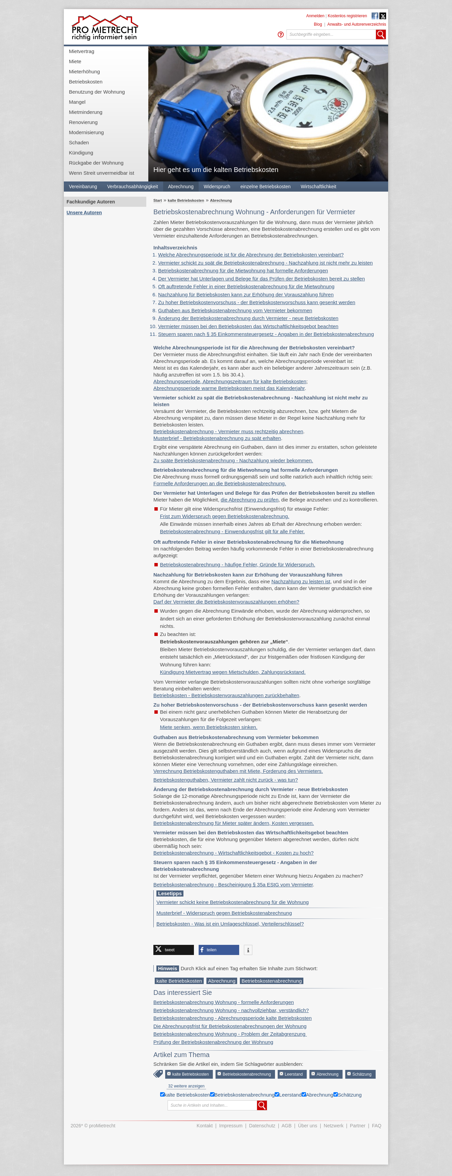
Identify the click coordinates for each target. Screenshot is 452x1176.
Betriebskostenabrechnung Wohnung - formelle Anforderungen (223, 1002)
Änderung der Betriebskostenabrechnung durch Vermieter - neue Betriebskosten (248, 318)
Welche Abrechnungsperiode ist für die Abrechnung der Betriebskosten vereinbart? (251, 255)
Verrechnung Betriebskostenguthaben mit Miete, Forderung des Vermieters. (238, 771)
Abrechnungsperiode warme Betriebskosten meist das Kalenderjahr (229, 388)
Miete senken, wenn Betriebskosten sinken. (209, 727)
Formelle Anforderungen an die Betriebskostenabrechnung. (219, 483)
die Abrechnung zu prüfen (249, 500)
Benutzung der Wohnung (97, 92)
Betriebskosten (85, 81)
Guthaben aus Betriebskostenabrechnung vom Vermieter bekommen (235, 310)
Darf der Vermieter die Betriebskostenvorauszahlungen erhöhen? (226, 602)
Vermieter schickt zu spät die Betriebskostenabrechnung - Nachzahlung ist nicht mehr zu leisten (265, 263)
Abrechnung (181, 186)
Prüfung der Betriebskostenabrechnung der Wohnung (213, 1042)
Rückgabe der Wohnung (96, 163)
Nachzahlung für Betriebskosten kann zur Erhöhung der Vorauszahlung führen (246, 294)
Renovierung (83, 122)
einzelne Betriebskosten (266, 186)
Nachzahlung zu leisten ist (300, 581)
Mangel (77, 102)
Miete (75, 61)
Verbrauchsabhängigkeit (132, 186)
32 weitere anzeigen (186, 1086)
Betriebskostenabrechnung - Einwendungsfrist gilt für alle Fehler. (232, 531)
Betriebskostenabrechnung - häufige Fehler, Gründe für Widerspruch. (237, 564)
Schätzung (362, 1074)
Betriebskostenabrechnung (272, 981)
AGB (287, 1125)
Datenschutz (262, 1125)
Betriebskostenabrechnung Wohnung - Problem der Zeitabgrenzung (230, 1034)
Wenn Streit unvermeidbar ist (101, 173)
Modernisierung (86, 132)
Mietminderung (85, 112)
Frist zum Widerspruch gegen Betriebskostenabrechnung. (225, 516)
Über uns (307, 1125)
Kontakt (204, 1125)
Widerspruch (217, 186)
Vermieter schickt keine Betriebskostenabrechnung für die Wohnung (232, 902)
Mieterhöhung (84, 71)
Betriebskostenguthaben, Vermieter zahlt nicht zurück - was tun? (225, 780)
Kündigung (81, 152)
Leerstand (294, 1074)
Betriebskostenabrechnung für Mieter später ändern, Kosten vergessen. (233, 823)
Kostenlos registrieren (347, 16)
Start (157, 200)
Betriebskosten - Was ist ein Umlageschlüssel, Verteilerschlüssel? (230, 924)
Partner (358, 1125)
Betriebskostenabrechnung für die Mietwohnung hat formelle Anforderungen (243, 270)
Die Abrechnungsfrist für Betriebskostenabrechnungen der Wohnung (229, 1026)
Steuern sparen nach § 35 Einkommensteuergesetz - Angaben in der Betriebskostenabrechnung (266, 334)
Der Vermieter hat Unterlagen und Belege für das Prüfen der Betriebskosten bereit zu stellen (261, 278)
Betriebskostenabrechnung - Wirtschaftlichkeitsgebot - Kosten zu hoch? (233, 853)
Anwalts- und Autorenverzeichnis (356, 24)
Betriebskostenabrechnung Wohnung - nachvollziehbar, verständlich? (231, 1010)
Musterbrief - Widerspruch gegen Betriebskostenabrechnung (224, 913)
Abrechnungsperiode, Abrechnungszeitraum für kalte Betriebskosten (229, 381)
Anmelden (315, 16)
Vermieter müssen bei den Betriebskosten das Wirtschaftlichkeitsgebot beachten (248, 326)
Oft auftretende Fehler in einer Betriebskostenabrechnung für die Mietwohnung (246, 286)
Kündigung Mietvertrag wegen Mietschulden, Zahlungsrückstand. (233, 672)
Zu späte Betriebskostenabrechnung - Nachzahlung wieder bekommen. (233, 460)
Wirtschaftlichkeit (318, 186)
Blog (318, 24)
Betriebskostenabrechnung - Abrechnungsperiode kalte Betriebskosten (232, 1018)
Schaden (79, 142)
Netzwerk (333, 1125)
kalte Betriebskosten (186, 200)
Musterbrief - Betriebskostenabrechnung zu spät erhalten (217, 438)
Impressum (231, 1125)
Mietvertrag (81, 51)
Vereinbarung (83, 186)
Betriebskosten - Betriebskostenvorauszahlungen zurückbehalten (226, 695)
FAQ (376, 1125)
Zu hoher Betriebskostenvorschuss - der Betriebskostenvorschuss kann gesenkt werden (256, 302)
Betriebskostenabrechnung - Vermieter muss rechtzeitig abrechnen (228, 431)
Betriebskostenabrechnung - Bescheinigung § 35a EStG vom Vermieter (233, 884)
